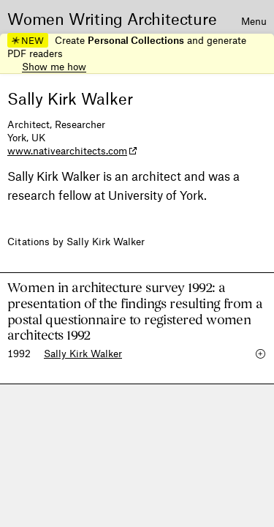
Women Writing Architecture (112, 18)
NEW (27, 40)
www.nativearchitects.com (67, 150)
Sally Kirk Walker (83, 353)
